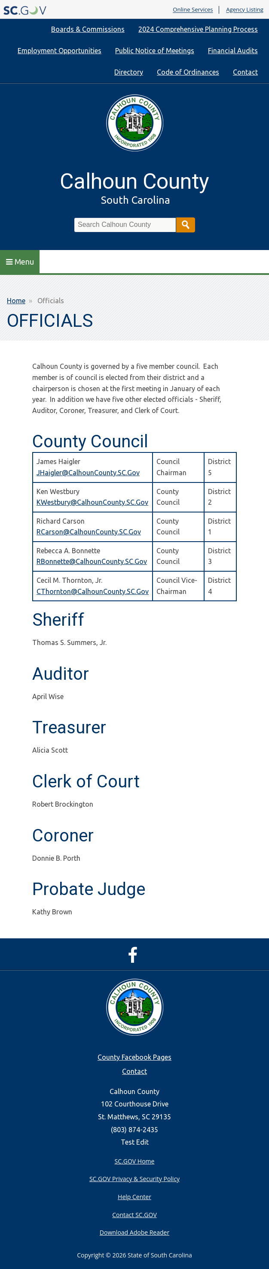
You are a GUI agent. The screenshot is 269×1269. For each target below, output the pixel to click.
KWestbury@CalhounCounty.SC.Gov (92, 502)
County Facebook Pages (134, 1057)
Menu (20, 261)
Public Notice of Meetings (154, 50)
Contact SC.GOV (134, 1215)
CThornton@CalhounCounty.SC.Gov (93, 591)
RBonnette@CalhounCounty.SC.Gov (92, 561)
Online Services (193, 10)
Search (185, 224)
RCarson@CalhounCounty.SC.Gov (89, 532)
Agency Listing (244, 10)
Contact (245, 72)
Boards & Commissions (88, 29)
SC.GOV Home (135, 1161)
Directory (128, 72)
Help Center (134, 1197)
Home (16, 300)
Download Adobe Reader (134, 1232)
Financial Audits (233, 50)
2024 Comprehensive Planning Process (198, 29)
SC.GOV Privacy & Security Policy (134, 1179)
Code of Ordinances (188, 72)
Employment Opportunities (59, 50)
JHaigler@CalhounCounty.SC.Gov (88, 472)
